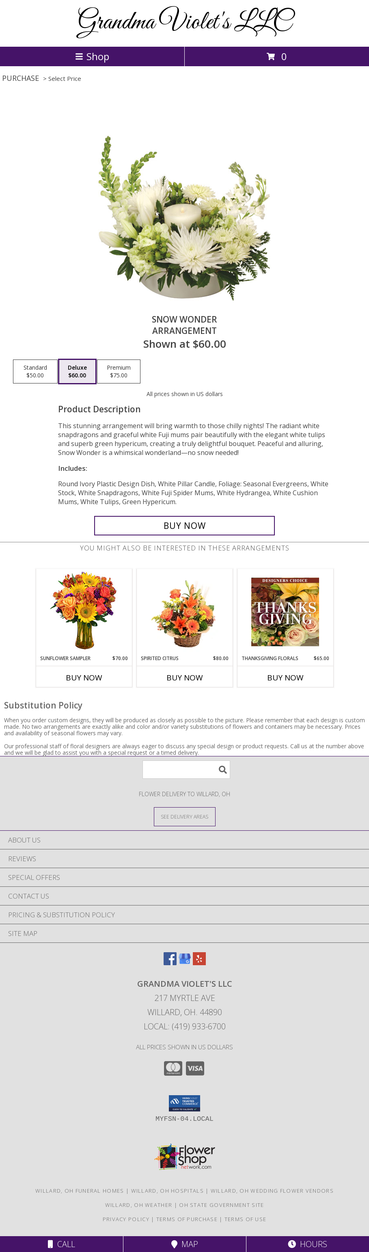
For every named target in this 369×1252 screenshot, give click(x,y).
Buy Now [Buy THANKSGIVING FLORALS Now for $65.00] (285, 677)
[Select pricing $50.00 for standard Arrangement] (35, 371)
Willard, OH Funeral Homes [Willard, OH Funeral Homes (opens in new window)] (79, 1190)
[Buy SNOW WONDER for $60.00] (184, 525)
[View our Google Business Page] (184, 962)
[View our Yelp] (199, 962)
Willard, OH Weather (139, 1205)
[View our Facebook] (170, 962)
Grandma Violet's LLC (184, 22)
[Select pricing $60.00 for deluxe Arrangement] (77, 371)
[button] (184, 1103)
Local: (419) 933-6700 (185, 1026)
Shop (92, 56)
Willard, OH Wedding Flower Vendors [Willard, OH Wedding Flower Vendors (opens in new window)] (272, 1190)
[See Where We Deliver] (185, 816)
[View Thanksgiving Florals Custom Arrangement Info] (285, 612)
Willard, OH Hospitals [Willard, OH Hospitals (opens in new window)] (167, 1190)
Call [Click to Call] (61, 1244)
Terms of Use (245, 1219)
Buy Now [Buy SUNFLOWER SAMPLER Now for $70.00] (84, 677)
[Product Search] (186, 769)
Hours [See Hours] (307, 1244)
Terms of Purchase (187, 1219)
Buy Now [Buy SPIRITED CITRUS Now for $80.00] (184, 677)
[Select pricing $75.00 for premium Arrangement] (118, 371)
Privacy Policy (126, 1219)
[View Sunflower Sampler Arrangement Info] (84, 612)
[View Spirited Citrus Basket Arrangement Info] (184, 612)
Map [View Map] (184, 1244)
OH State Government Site (221, 1205)
